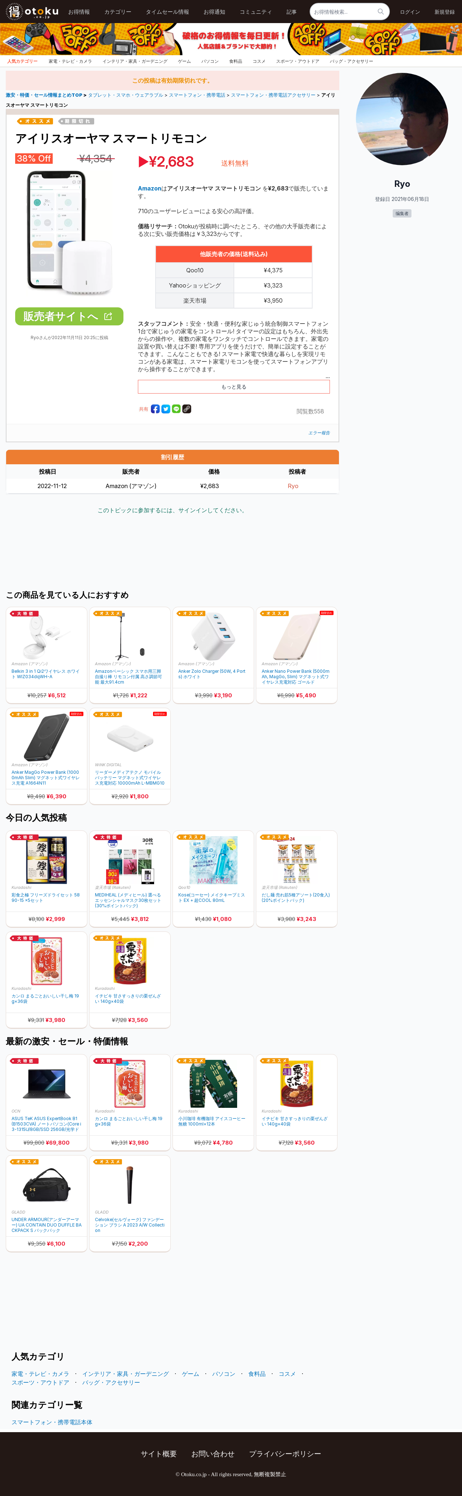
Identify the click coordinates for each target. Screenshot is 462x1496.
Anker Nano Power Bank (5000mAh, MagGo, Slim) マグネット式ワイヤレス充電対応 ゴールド (296, 676)
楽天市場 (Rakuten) (113, 887)
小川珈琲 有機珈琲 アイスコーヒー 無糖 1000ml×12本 (211, 1121)
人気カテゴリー (22, 61)
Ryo (293, 486)
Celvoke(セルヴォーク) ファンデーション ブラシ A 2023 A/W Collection (130, 1225)
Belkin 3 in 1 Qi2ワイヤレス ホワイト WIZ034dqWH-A (46, 673)
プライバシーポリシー (285, 1454)
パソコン (210, 61)
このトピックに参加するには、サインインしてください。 (172, 510)
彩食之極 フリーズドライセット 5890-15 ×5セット (46, 897)
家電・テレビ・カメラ (70, 61)
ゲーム (184, 61)
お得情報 (79, 11)
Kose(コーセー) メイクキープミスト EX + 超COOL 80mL (211, 897)
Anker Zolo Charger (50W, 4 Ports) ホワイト (211, 673)
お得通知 (214, 11)
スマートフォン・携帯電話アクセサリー (273, 95)
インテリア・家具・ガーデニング (135, 61)
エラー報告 (319, 432)
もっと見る (234, 386)
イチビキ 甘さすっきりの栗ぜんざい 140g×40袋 (128, 998)
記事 (292, 12)
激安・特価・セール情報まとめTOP (44, 95)
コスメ (259, 61)
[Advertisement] (172, 553)
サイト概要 (159, 1454)
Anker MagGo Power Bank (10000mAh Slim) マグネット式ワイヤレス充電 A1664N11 (46, 777)
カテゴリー (117, 11)
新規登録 (445, 12)
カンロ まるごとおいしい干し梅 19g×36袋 (45, 998)
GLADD (18, 1212)
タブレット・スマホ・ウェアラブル (125, 95)
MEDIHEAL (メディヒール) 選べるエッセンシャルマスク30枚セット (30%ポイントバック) (128, 900)
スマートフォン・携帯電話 (197, 95)
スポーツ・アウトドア (297, 61)
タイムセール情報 (167, 11)
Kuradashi (21, 887)
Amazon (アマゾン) (30, 663)
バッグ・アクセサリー (351, 61)
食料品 (235, 61)
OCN (16, 1111)
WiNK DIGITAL (108, 764)
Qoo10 (184, 887)
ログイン (410, 12)
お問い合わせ (213, 1454)
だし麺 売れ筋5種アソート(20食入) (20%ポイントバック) (296, 897)
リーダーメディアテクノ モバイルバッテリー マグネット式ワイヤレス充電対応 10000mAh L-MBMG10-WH (130, 777)
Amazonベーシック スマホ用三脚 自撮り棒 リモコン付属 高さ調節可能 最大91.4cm (128, 676)
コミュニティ (256, 11)
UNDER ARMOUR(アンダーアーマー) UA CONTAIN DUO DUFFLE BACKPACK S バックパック (47, 1225)
